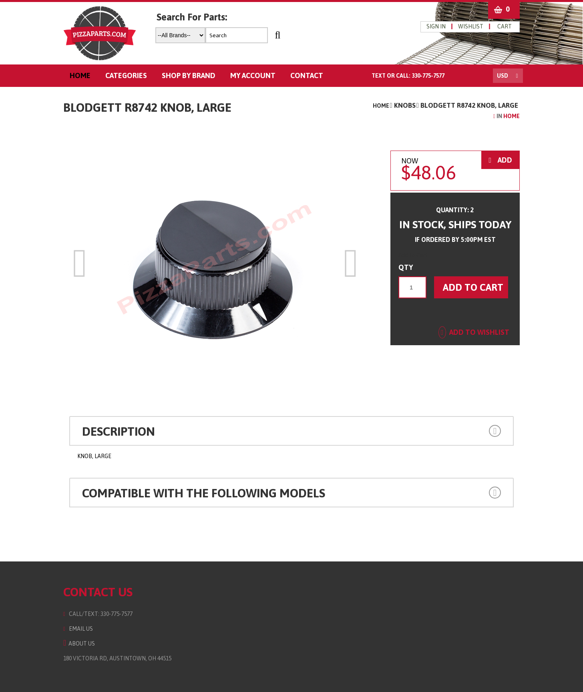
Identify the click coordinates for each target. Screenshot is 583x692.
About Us (79, 643)
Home (381, 106)
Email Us (78, 629)
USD (502, 75)
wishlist (470, 26)
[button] (459, 430)
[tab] (291, 431)
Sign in (436, 26)
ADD (500, 160)
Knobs (405, 105)
